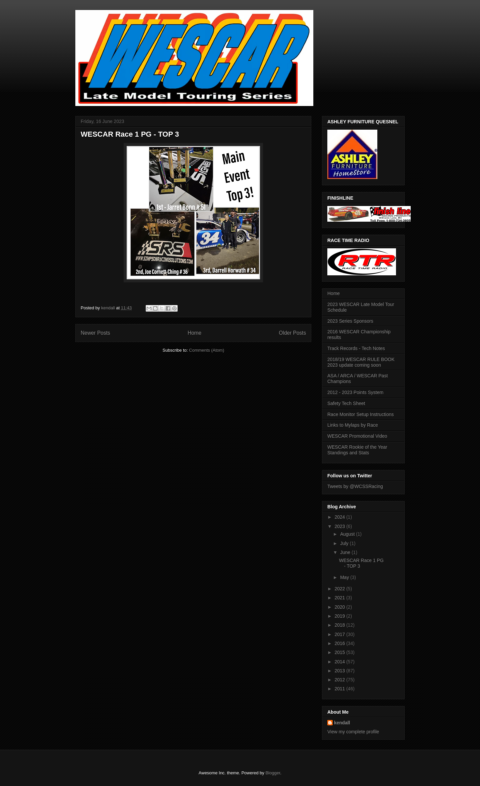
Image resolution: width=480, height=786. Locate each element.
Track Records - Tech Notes (356, 348)
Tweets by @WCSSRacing (355, 486)
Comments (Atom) (206, 350)
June (345, 552)
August (348, 534)
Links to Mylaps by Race (352, 425)
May (345, 577)
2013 (340, 670)
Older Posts (292, 333)
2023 (340, 526)
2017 (340, 634)
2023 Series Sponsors (350, 321)
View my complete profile (353, 731)
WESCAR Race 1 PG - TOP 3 (130, 134)
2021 (340, 597)
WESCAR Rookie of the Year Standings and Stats (357, 449)
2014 (340, 661)
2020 (340, 607)
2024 (340, 517)
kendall (342, 722)
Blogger (272, 772)
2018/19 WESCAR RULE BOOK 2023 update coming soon (361, 362)
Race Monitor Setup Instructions (360, 414)
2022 (340, 588)
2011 (340, 688)
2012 (340, 679)
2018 (340, 625)
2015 (340, 652)
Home (195, 333)
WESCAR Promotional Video (357, 436)
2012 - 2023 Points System (355, 392)
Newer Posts (95, 333)
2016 (340, 643)
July (345, 543)
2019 (340, 616)
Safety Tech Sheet (346, 403)
